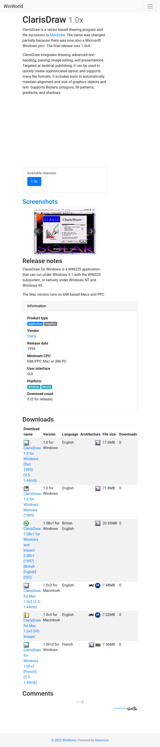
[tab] (80, 306)
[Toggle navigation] (150, 6)
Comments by (125, 708)
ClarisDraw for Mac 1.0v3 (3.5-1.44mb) (32, 596)
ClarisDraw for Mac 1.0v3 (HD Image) (32, 626)
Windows (33, 386)
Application (35, 323)
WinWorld (13, 6)
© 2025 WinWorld (63, 740)
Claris (32, 336)
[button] (38, 231)
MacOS (46, 386)
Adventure (102, 740)
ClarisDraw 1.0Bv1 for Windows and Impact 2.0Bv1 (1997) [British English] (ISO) (32, 550)
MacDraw (57, 35)
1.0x (36, 181)
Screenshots (40, 201)
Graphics (50, 323)
